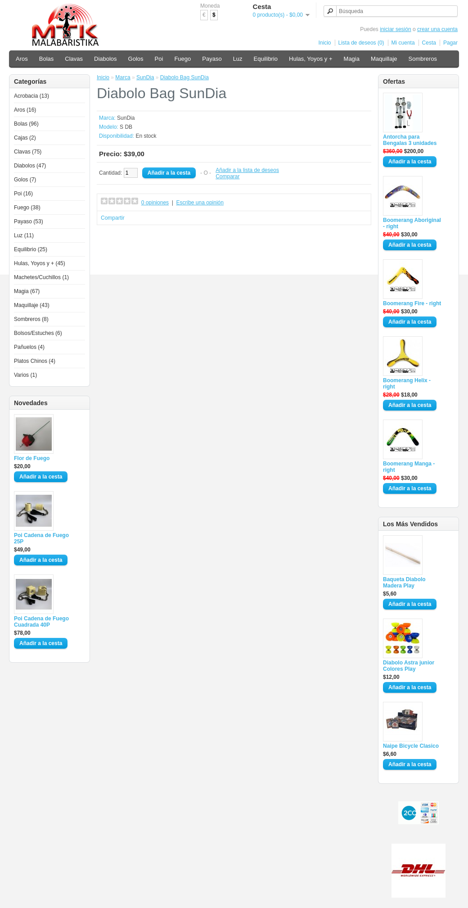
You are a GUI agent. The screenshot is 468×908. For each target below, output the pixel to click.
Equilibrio (266, 58)
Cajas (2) (25, 138)
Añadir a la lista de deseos (247, 170)
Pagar (450, 43)
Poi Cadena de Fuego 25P (41, 538)
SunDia (145, 77)
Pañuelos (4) (29, 347)
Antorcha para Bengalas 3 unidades (409, 140)
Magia (352, 58)
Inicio (325, 43)
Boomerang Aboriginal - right (412, 223)
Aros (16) (25, 110)
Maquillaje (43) (32, 305)
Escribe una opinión (200, 202)
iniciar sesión (395, 29)
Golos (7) (25, 179)
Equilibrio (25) (30, 249)
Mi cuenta (403, 43)
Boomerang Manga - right (409, 467)
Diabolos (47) (30, 166)
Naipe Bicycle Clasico (411, 746)
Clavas (74, 58)
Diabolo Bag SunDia (184, 77)
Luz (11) (24, 235)
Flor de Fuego (32, 458)
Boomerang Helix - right (407, 383)
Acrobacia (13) (31, 96)
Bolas (46, 58)
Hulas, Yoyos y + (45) (39, 263)
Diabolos (105, 58)
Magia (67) (27, 291)
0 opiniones (155, 202)
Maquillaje (384, 58)
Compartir (113, 218)
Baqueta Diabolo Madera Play (404, 582)
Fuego (182, 58)
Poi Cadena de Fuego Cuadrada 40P (41, 621)
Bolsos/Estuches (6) (38, 333)
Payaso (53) (28, 221)
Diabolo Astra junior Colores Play (408, 666)
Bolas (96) (26, 124)
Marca (122, 77)
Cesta (429, 43)
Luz (238, 58)
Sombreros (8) (31, 319)
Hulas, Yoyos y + (310, 58)
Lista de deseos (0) (361, 43)
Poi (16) (23, 193)
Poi (159, 58)
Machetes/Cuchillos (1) (41, 277)
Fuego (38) (27, 207)
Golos (136, 58)
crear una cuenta (437, 29)
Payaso (211, 58)
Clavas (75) (27, 152)
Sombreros (423, 58)
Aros (22, 58)
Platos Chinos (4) (34, 361)
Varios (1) (25, 375)
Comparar (227, 176)
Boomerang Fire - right (412, 303)
